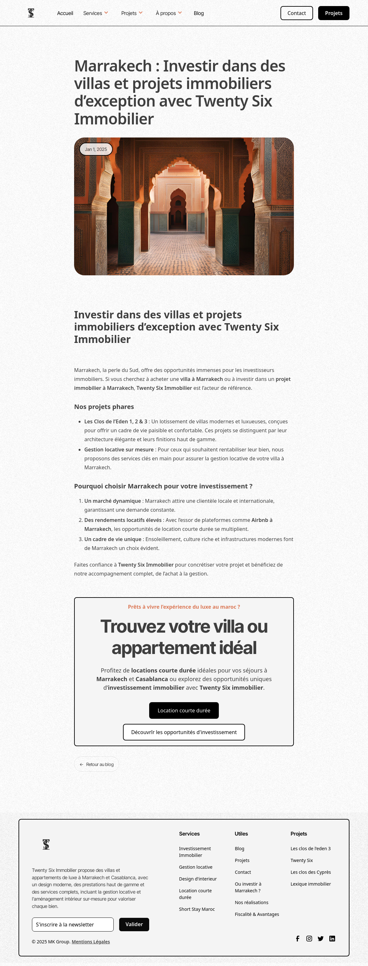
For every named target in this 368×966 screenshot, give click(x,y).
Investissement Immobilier (195, 851)
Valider (134, 924)
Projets (334, 13)
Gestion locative (196, 867)
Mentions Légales (91, 942)
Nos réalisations (251, 902)
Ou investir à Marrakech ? (248, 887)
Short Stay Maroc (197, 909)
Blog (199, 13)
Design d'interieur (198, 879)
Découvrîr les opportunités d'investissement (184, 732)
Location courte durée (183, 710)
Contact (297, 13)
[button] (96, 12)
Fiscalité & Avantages (257, 914)
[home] (31, 13)
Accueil (65, 13)
